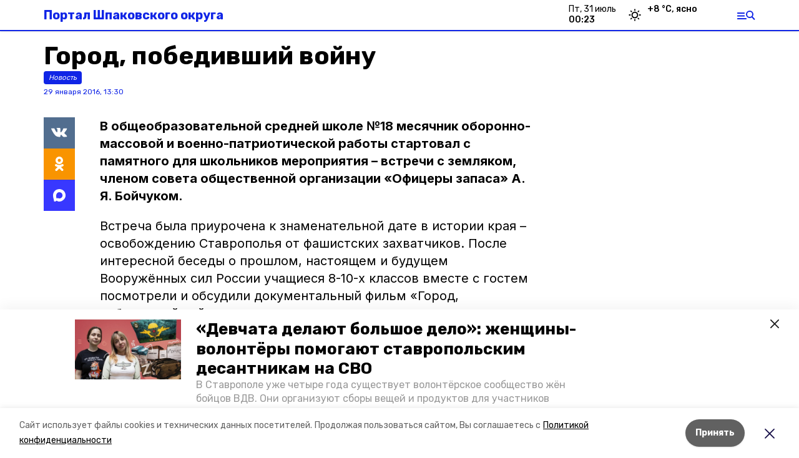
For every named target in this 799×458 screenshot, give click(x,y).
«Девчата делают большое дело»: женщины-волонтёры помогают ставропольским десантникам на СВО (386, 348)
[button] (128, 349)
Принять (715, 432)
